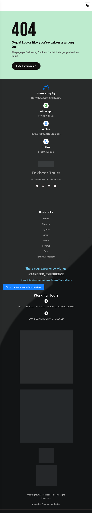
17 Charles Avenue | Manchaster (46, 179)
